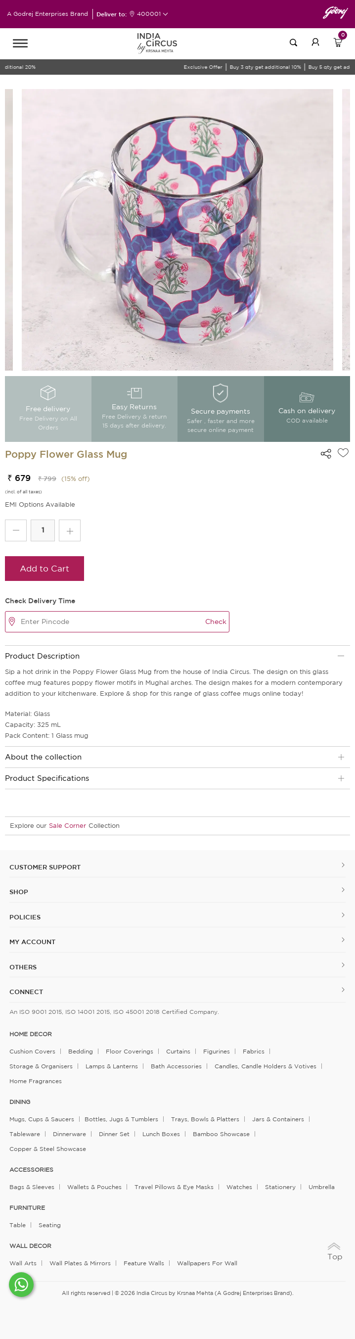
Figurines (216, 1051)
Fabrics (254, 1051)
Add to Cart (44, 568)
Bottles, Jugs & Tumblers (121, 1119)
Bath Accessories (176, 1066)
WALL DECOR (30, 1246)
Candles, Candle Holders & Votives (265, 1066)
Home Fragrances (35, 1081)
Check (215, 621)
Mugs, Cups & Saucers (41, 1119)
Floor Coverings (129, 1051)
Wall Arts (23, 1263)
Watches (239, 1187)
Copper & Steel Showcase (47, 1148)
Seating (50, 1225)
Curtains (178, 1051)
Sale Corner (67, 825)
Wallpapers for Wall (207, 1263)
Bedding (80, 1051)
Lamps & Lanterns (112, 1066)
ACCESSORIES (31, 1170)
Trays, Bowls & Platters (205, 1119)
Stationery (280, 1187)
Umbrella (322, 1187)
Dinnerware (69, 1134)
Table (17, 1225)
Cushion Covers (32, 1051)
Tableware (24, 1134)
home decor (30, 1034)
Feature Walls (144, 1263)
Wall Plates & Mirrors (80, 1263)
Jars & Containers (278, 1119)
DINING (19, 1102)
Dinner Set (114, 1134)
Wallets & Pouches (94, 1187)
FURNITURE (27, 1208)
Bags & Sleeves (31, 1187)
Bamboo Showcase (221, 1134)
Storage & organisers (41, 1066)
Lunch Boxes (161, 1134)
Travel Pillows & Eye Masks (174, 1187)
